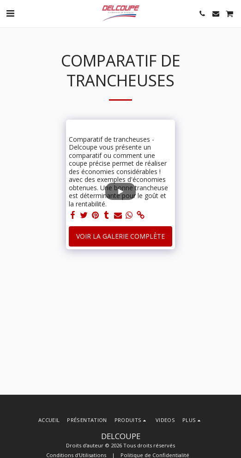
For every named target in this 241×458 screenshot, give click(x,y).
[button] (10, 13)
